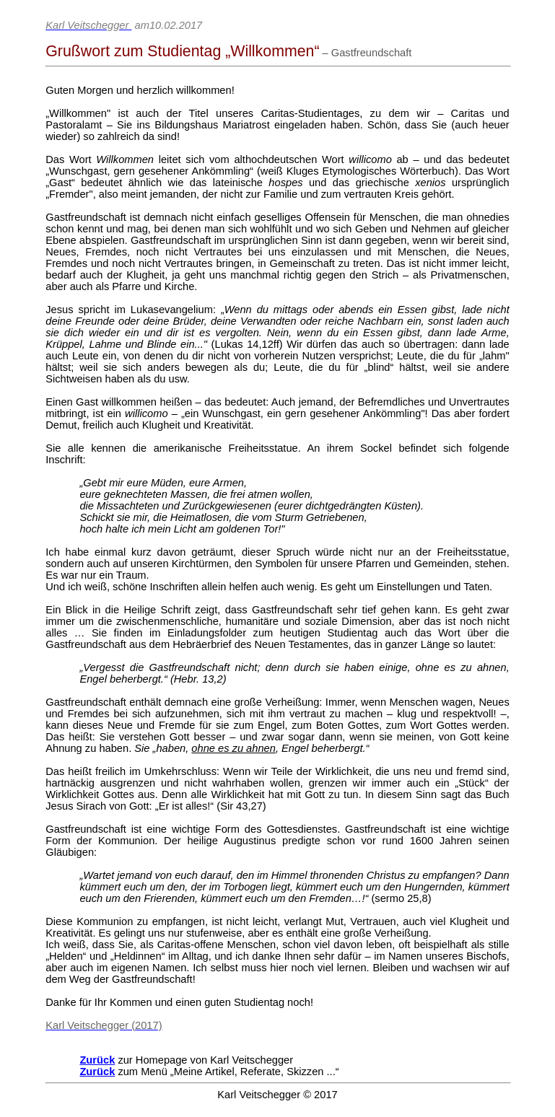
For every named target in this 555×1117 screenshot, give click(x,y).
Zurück (97, 1060)
